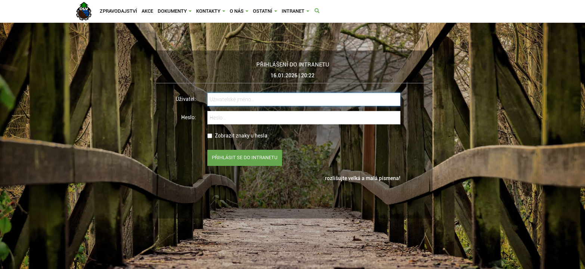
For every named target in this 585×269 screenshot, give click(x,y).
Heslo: (188, 117)
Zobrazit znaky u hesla (237, 136)
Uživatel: (186, 99)
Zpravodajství (118, 11)
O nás (239, 11)
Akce (147, 11)
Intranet (295, 11)
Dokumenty (175, 11)
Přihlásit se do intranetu (245, 157)
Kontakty (210, 11)
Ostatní (265, 11)
